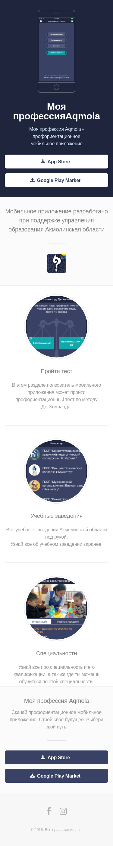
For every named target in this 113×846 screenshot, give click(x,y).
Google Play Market (58, 180)
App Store (59, 161)
